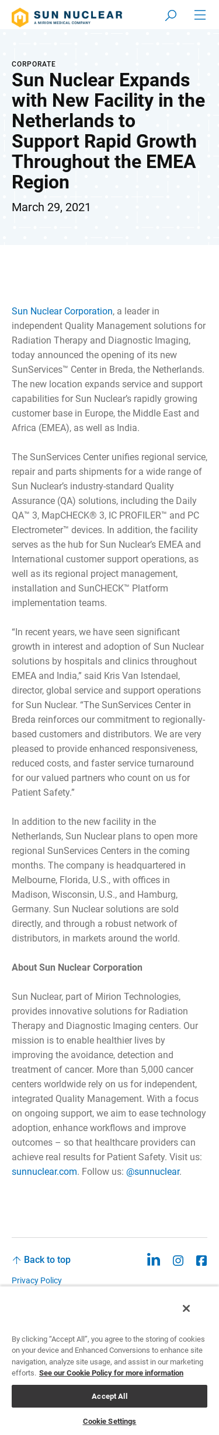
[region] (109, 1360)
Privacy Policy (37, 1280)
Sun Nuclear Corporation (62, 311)
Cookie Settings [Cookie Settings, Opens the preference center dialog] (110, 1421)
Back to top (47, 1259)
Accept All (109, 1396)
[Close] (186, 1308)
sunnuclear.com (44, 1171)
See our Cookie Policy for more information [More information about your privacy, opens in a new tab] (111, 1372)
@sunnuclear (152, 1171)
